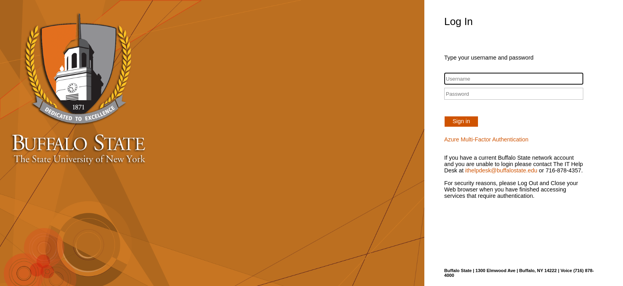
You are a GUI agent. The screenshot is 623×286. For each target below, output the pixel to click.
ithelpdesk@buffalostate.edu (501, 170)
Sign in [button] (461, 121)
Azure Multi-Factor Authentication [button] (486, 139)
